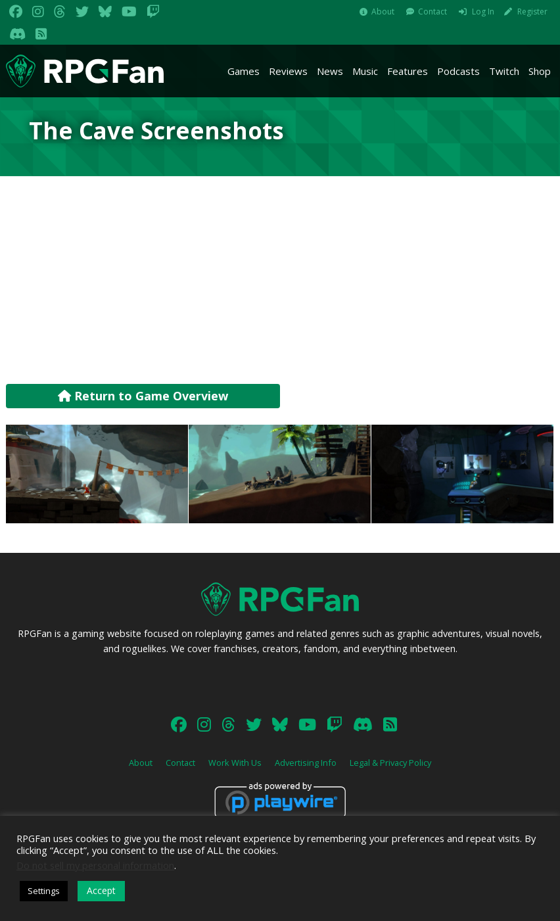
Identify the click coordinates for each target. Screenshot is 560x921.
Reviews (288, 71)
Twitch (504, 71)
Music (365, 71)
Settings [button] (44, 891)
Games (243, 71)
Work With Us (235, 762)
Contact (432, 11)
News (330, 71)
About (382, 11)
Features (407, 71)
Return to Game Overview (143, 396)
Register (532, 11)
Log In (483, 11)
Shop (539, 71)
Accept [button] (101, 890)
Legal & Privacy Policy (390, 762)
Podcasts (458, 71)
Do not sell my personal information (95, 865)
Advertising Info (306, 762)
